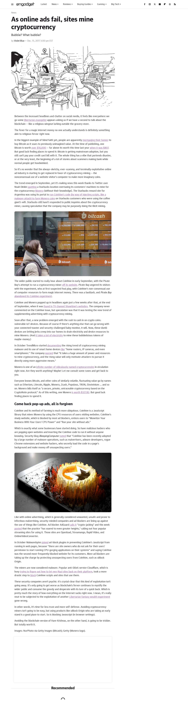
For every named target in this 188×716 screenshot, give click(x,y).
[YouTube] (160, 4)
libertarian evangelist (35, 120)
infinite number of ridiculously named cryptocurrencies (65, 367)
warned (49, 353)
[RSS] (175, 4)
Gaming (101, 4)
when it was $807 (99, 148)
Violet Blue (19, 41)
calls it (73, 525)
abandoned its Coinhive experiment (33, 296)
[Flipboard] (165, 4)
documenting (54, 345)
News (54, 4)
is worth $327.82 (80, 392)
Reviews (67, 4)
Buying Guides (84, 4)
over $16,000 (39, 148)
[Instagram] (150, 4)
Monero (39, 191)
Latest (44, 4)
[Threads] (170, 4)
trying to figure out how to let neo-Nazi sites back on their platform (56, 572)
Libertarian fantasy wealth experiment (89, 597)
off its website (69, 285)
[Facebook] (145, 4)
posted (18, 529)
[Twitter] (155, 4)
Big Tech (115, 4)
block (33, 575)
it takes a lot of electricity (49, 335)
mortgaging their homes (95, 140)
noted (63, 436)
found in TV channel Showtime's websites (66, 306)
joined (45, 542)
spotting (32, 187)
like (63, 349)
